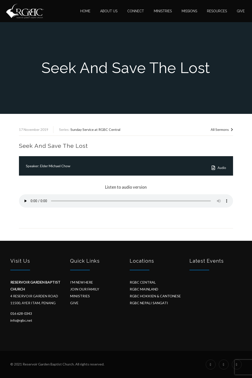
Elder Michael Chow (55, 166)
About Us (108, 11)
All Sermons (222, 129)
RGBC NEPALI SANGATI (149, 303)
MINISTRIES (80, 296)
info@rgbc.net (21, 320)
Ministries (163, 11)
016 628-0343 (21, 313)
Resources (217, 11)
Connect (135, 11)
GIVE (74, 303)
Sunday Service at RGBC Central (95, 129)
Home (85, 11)
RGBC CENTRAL (143, 282)
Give (241, 11)
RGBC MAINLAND (144, 289)
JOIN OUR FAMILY (84, 289)
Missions (189, 11)
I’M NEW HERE (81, 282)
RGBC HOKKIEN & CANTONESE (155, 296)
